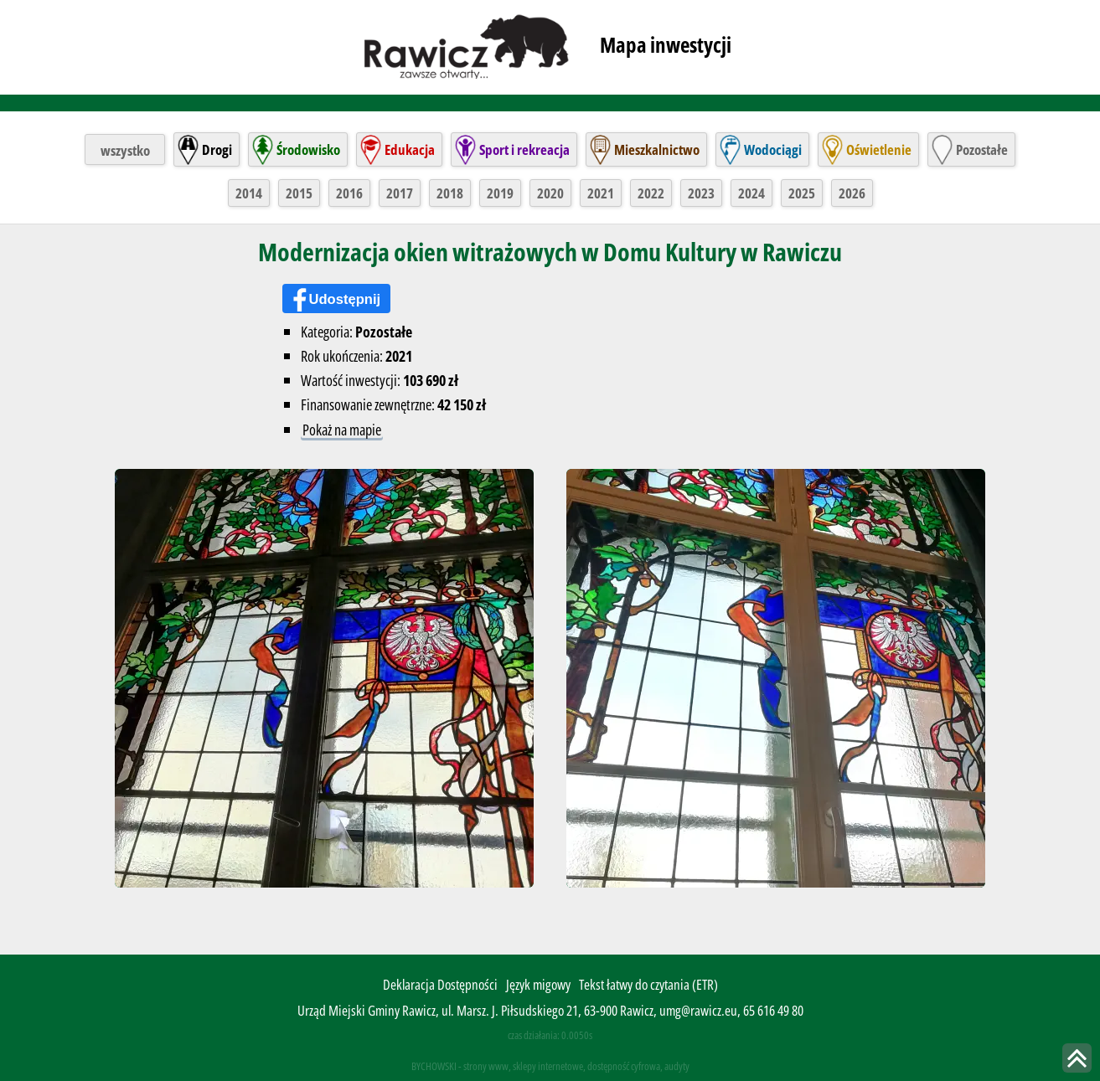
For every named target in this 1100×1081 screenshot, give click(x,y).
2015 (299, 191)
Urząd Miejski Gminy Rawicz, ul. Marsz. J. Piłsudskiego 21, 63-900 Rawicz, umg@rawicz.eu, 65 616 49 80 (550, 1009)
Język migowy (538, 982)
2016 (349, 191)
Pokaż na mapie (341, 428)
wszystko (125, 147)
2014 (248, 191)
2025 (801, 191)
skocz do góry (1077, 1058)
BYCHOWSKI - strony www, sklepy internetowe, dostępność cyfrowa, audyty (550, 1064)
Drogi (217, 147)
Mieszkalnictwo (657, 147)
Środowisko (308, 147)
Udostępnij (345, 298)
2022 (651, 191)
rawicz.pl (468, 44)
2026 (852, 191)
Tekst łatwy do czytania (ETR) (648, 982)
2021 (600, 191)
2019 (500, 191)
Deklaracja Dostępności (440, 982)
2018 (449, 191)
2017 (399, 191)
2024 (751, 191)
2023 (701, 191)
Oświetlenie (879, 147)
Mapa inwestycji (665, 44)
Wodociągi (773, 147)
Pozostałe (982, 147)
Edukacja (410, 147)
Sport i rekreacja (524, 147)
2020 (550, 191)
